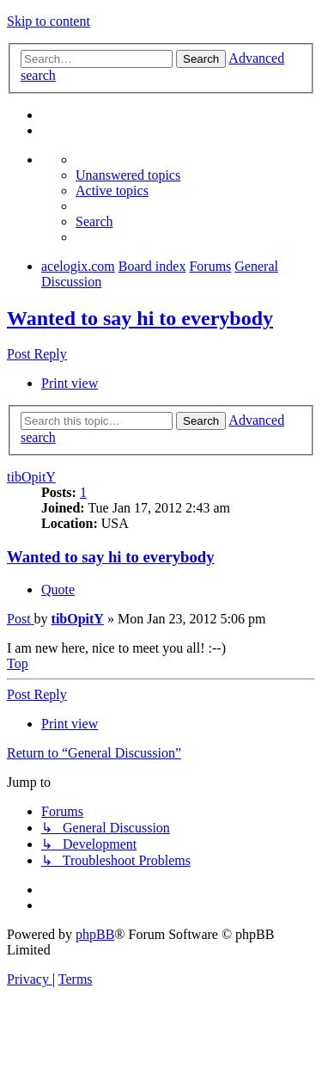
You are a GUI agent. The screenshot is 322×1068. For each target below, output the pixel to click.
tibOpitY (31, 477)
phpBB (95, 934)
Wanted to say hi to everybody (140, 318)
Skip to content (48, 21)
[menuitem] (128, 175)
